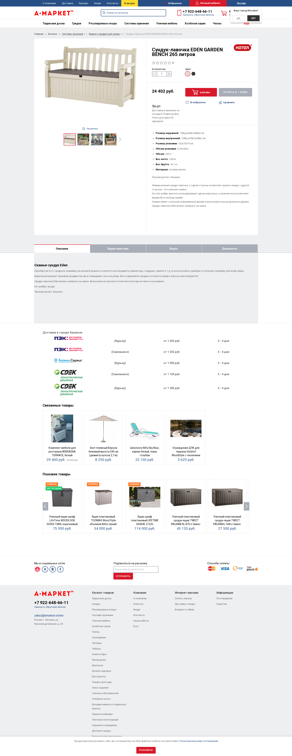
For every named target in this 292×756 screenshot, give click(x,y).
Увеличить (90, 128)
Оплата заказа (183, 598)
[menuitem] (53, 23)
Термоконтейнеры (102, 714)
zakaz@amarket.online (49, 615)
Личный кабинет (208, 3)
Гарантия (221, 604)
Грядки (76, 23)
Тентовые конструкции (105, 719)
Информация (224, 592)
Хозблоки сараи (195, 23)
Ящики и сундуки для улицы (104, 34)
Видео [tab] (174, 248)
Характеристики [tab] (117, 248)
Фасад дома (99, 659)
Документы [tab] (229, 248)
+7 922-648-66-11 (197, 11)
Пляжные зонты (101, 698)
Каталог (52, 34)
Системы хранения (136, 23)
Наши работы (141, 620)
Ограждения (99, 637)
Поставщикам (224, 598)
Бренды (83, 3)
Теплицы (97, 643)
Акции (97, 3)
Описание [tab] (62, 248)
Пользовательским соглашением (199, 741)
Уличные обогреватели (105, 693)
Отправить (123, 576)
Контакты (112, 3)
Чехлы (217, 23)
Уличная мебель (166, 23)
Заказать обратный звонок (198, 14)
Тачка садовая (100, 687)
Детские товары (101, 730)
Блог (136, 626)
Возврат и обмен (184, 609)
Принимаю (146, 750)
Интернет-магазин (186, 592)
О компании (49, 3)
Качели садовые (101, 671)
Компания (139, 592)
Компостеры (99, 654)
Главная (38, 34)
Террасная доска (53, 23)
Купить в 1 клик (235, 92)
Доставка (67, 3)
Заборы (96, 648)
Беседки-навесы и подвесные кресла (109, 706)
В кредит (129, 3)
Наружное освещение (104, 725)
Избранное (172, 3)
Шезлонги (97, 665)
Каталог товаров (103, 592)
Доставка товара (185, 604)
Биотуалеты (99, 676)
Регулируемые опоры (103, 23)
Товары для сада (102, 682)
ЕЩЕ (246, 23)
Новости (138, 604)
